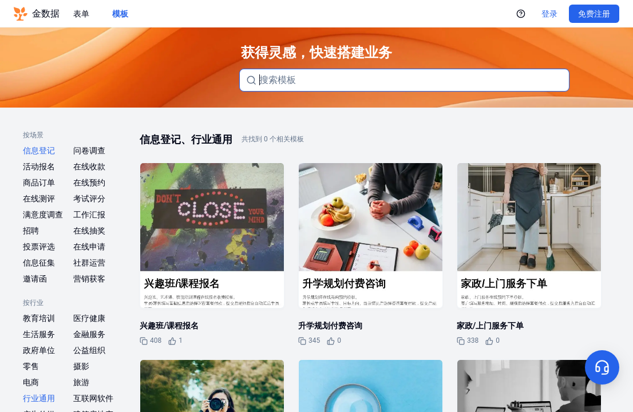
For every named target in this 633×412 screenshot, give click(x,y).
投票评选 (39, 246)
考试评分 (89, 198)
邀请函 (35, 278)
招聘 (31, 230)
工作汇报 (89, 214)
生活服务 (39, 334)
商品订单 (39, 182)
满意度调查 (43, 214)
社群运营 (89, 262)
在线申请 (89, 246)
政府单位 (39, 350)
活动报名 (39, 166)
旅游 (81, 382)
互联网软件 (93, 398)
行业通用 (39, 398)
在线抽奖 (89, 230)
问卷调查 (89, 150)
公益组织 (89, 350)
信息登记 (39, 150)
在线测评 (39, 198)
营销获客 (89, 278)
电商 (31, 382)
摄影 (81, 366)
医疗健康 (89, 318)
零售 (31, 366)
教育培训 (39, 318)
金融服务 (89, 334)
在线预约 (89, 182)
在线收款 (89, 166)
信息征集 (39, 262)
